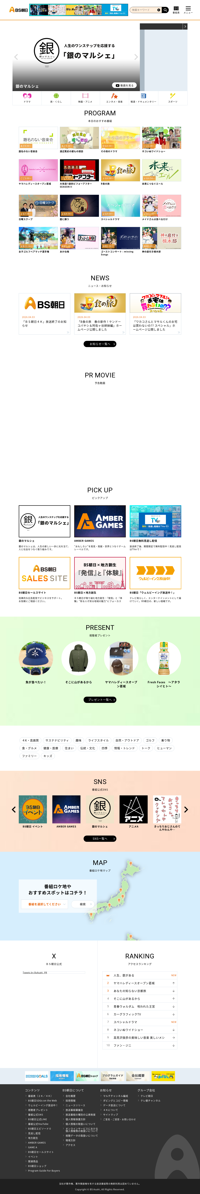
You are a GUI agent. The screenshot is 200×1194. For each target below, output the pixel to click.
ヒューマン (164, 748)
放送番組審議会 (74, 1110)
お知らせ (106, 1090)
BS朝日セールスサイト (41, 1152)
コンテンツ (32, 1090)
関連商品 (33, 1161)
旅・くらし (56, 101)
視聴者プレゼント (38, 1110)
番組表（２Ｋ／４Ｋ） (40, 1096)
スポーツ (173, 101)
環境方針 (71, 1140)
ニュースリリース (75, 1105)
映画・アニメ (85, 101)
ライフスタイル (98, 740)
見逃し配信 (34, 1133)
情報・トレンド (124, 748)
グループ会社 (146, 1090)
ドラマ (27, 101)
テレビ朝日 (147, 1096)
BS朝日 (18, 10)
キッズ (47, 756)
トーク (146, 748)
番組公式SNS (35, 1114)
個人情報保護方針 (76, 1119)
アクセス (70, 1145)
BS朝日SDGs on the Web (42, 1100)
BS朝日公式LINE (37, 1119)
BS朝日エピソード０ (39, 1128)
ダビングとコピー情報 (115, 1100)
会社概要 (71, 1096)
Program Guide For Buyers (44, 1170)
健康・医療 (50, 748)
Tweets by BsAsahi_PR (35, 972)
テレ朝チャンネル (151, 1100)
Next (136, 57)
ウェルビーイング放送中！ (43, 1105)
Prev (16, 57)
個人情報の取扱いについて (81, 1124)
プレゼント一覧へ (100, 700)
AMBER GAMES (37, 1142)
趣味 (79, 740)
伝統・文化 (87, 748)
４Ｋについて (110, 1110)
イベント (33, 1156)
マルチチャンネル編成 (115, 1096)
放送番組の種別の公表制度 (81, 1114)
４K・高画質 (30, 740)
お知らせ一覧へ (100, 344)
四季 (105, 748)
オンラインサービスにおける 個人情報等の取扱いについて (80, 1130)
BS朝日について (73, 1090)
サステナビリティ (57, 740)
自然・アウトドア (127, 740)
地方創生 (33, 1138)
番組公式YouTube (38, 1124)
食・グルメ (29, 748)
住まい (69, 748)
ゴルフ (150, 740)
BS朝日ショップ (37, 1166)
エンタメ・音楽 (114, 101)
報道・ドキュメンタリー (143, 101)
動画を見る (127, 85)
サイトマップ (110, 1114)
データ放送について (114, 1105)
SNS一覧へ (100, 838)
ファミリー (29, 756)
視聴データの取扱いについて (82, 1135)
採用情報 (71, 1100)
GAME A (32, 1147)
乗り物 (165, 740)
